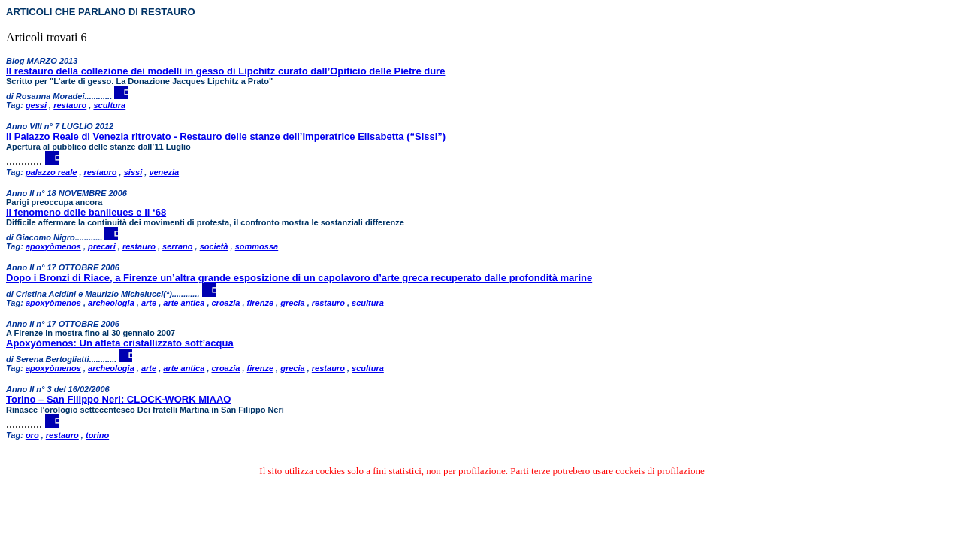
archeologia (111, 302)
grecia (292, 302)
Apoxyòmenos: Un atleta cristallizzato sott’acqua (120, 343)
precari (102, 246)
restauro (69, 105)
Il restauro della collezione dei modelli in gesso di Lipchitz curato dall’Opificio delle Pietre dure (225, 71)
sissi (133, 172)
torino (97, 435)
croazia (226, 302)
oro (32, 435)
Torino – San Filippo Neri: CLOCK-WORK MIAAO (118, 399)
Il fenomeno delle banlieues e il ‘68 (86, 212)
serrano (177, 246)
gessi (36, 105)
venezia (164, 172)
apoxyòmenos (53, 246)
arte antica (183, 302)
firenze (260, 302)
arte (148, 302)
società (214, 246)
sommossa (256, 246)
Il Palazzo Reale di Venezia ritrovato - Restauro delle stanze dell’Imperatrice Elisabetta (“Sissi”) (226, 136)
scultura (109, 105)
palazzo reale (51, 172)
